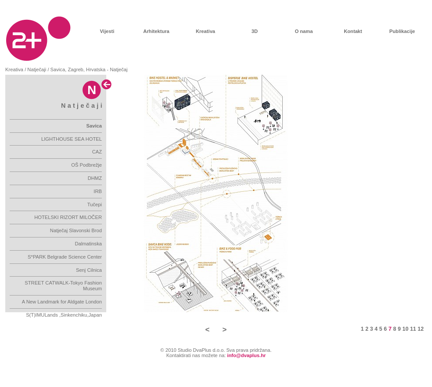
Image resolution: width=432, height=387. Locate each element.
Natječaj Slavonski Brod (76, 230)
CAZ (97, 151)
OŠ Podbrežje (86, 165)
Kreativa (205, 31)
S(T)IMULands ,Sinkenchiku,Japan (64, 315)
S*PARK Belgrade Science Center (65, 256)
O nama (304, 31)
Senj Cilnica (89, 270)
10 (406, 329)
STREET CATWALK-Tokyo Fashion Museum (63, 285)
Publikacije (402, 31)
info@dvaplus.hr (246, 355)
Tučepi (94, 204)
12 (421, 329)
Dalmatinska (88, 243)
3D (255, 31)
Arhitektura (156, 31)
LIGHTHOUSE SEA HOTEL (71, 139)
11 (413, 329)
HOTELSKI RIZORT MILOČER (68, 217)
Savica (94, 125)
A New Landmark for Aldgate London (62, 301)
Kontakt (353, 31)
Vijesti (107, 31)
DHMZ (95, 178)
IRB (98, 191)
